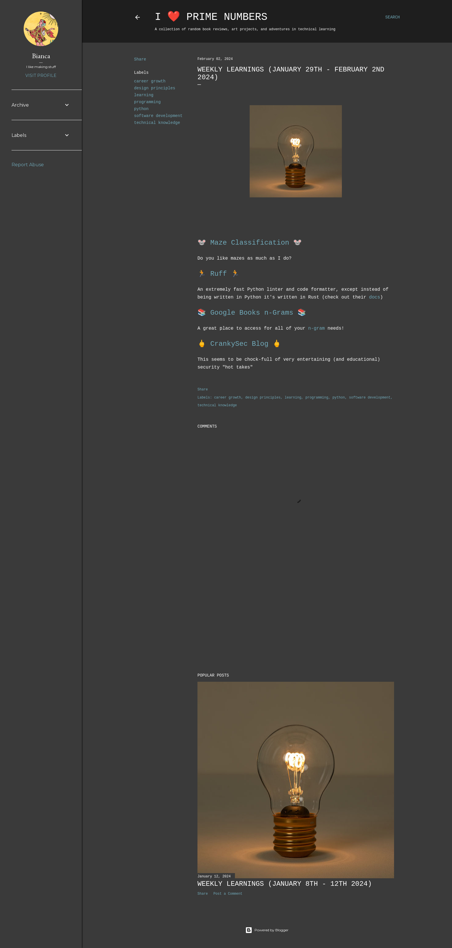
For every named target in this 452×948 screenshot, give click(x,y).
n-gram (316, 328)
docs (374, 297)
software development (158, 116)
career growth (149, 81)
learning (143, 95)
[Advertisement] (295, 618)
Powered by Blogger (267, 930)
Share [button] (140, 59)
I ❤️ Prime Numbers (211, 17)
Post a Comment (227, 894)
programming (147, 102)
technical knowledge (157, 122)
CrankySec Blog (239, 344)
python (141, 109)
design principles (154, 88)
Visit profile (40, 75)
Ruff (218, 274)
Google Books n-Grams (251, 313)
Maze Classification (249, 243)
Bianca (41, 55)
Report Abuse (28, 164)
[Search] (392, 17)
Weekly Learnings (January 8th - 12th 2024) (284, 884)
